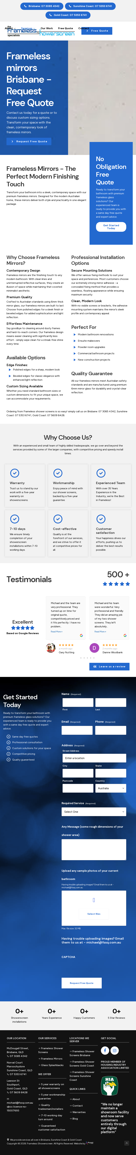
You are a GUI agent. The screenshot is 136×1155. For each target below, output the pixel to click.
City (65, 765)
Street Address (71, 751)
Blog (75, 1118)
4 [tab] (90, 658)
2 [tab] (84, 658)
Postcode (68, 781)
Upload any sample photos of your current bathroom (90, 875)
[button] (28, 141)
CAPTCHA (68, 957)
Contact (83, 28)
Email (71, 721)
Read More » (56, 631)
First (65, 709)
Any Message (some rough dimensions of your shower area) (92, 831)
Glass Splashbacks (52, 1065)
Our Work (47, 28)
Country (100, 781)
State (98, 765)
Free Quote (65, 28)
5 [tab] (94, 658)
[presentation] (86, 967)
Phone (105, 721)
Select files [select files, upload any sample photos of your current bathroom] (93, 913)
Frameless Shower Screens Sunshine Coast (82, 1076)
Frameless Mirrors (51, 1058)
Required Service (79, 803)
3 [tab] (87, 658)
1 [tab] (81, 658)
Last (97, 709)
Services (28, 28)
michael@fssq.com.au (72, 887)
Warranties (79, 1112)
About (10, 28)
